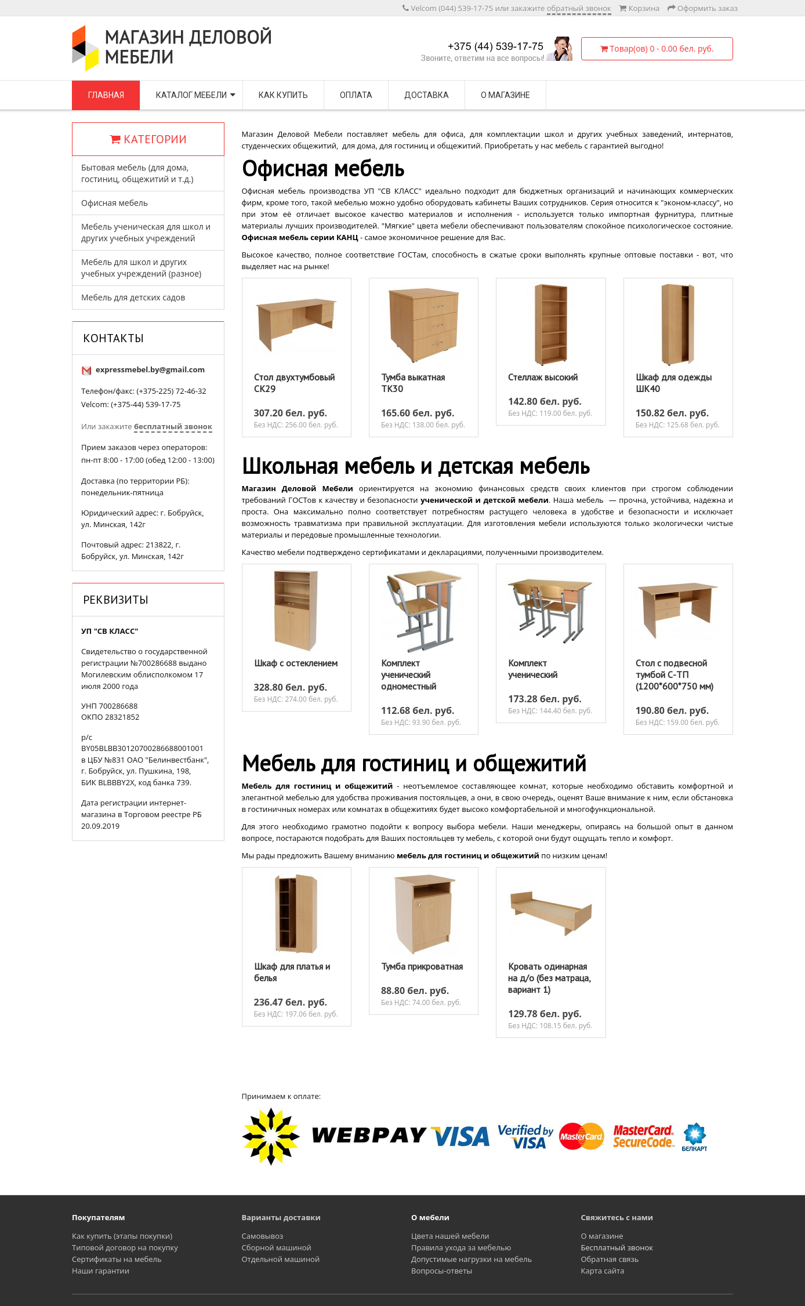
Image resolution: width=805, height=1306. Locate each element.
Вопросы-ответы (441, 1270)
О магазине (505, 95)
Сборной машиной (276, 1247)
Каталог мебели (191, 95)
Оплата (356, 95)
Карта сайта (603, 1270)
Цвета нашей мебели (450, 1236)
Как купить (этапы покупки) (122, 1236)
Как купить (283, 95)
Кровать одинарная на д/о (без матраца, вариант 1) (549, 977)
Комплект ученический (532, 668)
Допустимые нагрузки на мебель (471, 1259)
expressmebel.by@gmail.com (150, 369)
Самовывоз (263, 1236)
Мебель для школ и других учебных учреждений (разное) (141, 267)
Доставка (426, 95)
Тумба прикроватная (422, 966)
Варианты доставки (281, 1217)
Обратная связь (610, 1259)
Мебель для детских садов (133, 297)
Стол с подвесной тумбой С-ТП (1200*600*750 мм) (674, 674)
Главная (106, 95)
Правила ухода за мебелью (461, 1247)
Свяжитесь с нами (617, 1217)
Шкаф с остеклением (296, 663)
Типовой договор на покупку (125, 1247)
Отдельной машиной (281, 1259)
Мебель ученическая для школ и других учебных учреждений (146, 232)
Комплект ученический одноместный (408, 674)
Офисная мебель (114, 202)
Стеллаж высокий (543, 377)
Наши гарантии (100, 1270)
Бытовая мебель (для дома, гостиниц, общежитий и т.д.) (137, 173)
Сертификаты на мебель (117, 1259)
